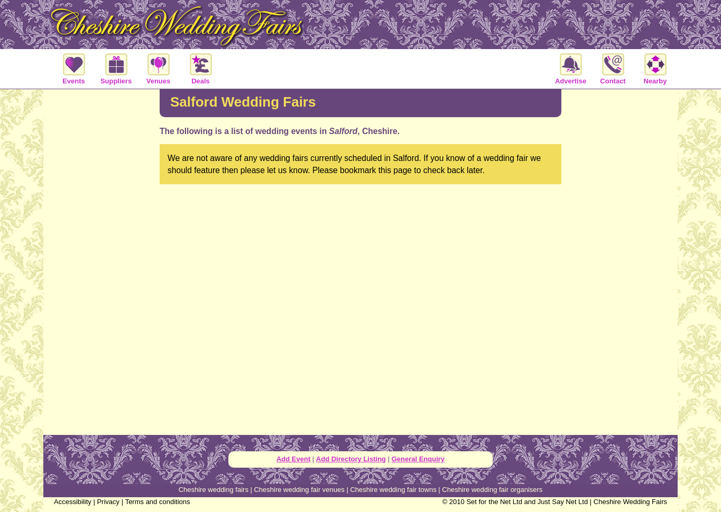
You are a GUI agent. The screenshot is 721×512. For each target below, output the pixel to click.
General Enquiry (418, 459)
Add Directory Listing (351, 459)
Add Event (293, 459)
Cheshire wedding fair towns (393, 490)
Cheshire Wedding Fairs (630, 502)
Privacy (108, 502)
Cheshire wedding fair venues (299, 490)
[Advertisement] (101, 260)
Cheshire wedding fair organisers (492, 490)
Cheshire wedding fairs (213, 490)
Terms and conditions (157, 502)
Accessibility (72, 502)
